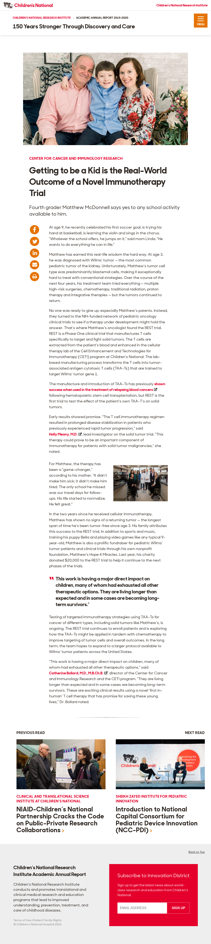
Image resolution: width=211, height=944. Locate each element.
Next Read (195, 732)
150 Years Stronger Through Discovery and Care (74, 26)
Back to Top (197, 852)
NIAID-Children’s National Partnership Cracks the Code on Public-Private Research (60, 819)
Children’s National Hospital (35, 924)
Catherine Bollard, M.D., (78, 673)
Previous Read (30, 732)
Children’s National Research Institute (181, 5)
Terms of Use (22, 920)
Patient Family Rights (47, 920)
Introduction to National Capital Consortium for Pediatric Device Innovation (157, 819)
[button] (200, 21)
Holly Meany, (65, 434)
